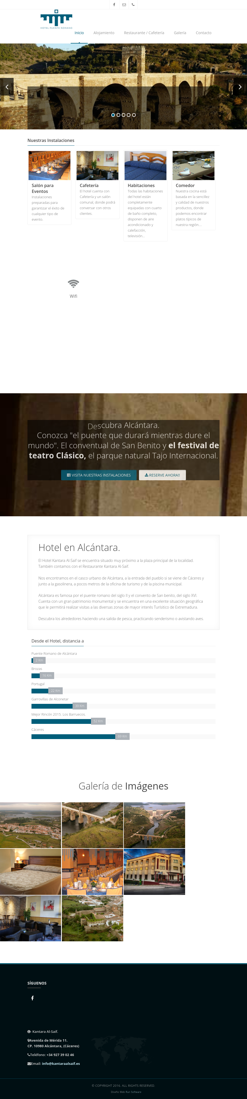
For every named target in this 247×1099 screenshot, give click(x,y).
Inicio (79, 32)
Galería (180, 32)
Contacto (204, 32)
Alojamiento (103, 32)
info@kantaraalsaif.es (61, 1063)
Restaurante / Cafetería (144, 32)
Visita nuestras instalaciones (99, 475)
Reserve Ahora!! (162, 475)
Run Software (133, 1092)
